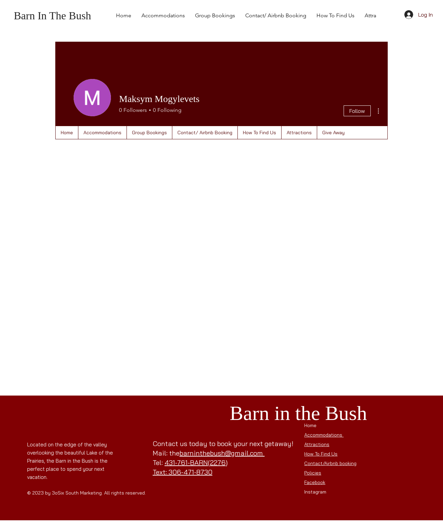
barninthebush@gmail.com (221, 453)
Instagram (316, 492)
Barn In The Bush (52, 15)
